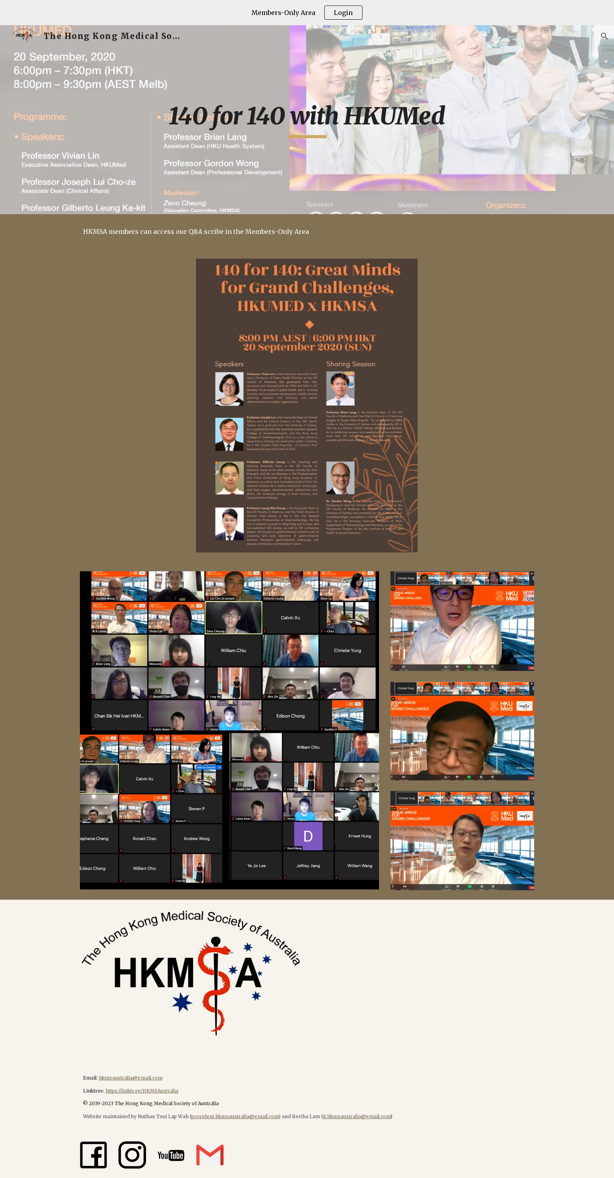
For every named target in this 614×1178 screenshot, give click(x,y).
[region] (307, 12)
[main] (307, 119)
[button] (604, 36)
